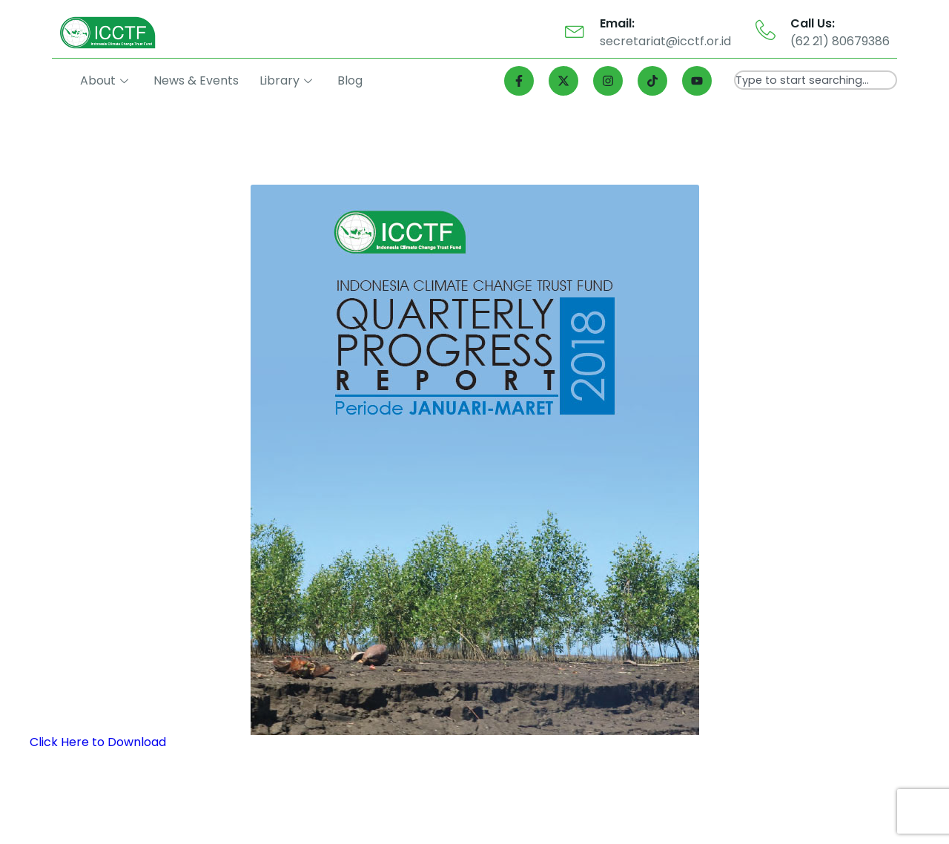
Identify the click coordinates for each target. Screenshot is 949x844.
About (104, 80)
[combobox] (815, 80)
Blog (350, 80)
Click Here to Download (98, 742)
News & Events (196, 80)
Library (285, 80)
